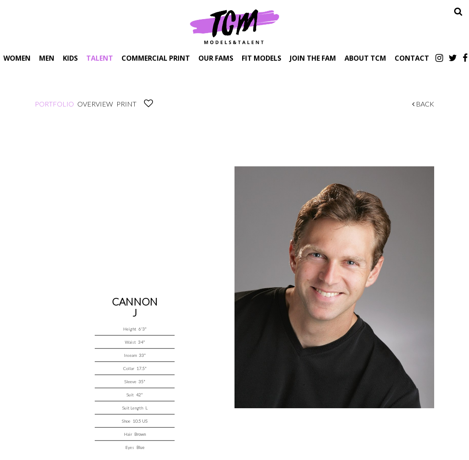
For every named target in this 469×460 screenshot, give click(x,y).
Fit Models (261, 57)
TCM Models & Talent (234, 26)
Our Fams (215, 57)
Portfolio (54, 104)
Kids (70, 57)
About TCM (365, 57)
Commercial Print (155, 57)
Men (46, 57)
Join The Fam (313, 57)
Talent (99, 57)
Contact (412, 57)
